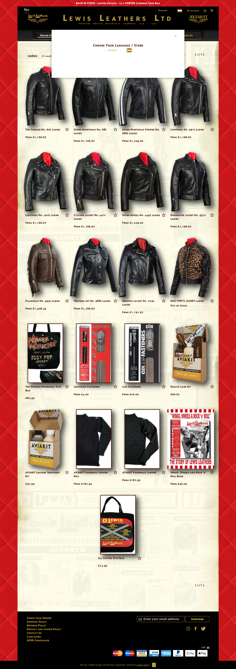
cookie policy (143, 664)
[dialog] (117, 334)
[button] (110, 51)
